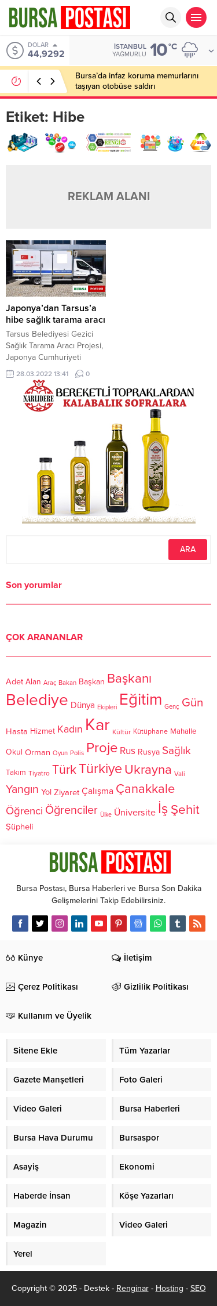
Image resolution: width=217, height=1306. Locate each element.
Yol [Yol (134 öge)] (46, 792)
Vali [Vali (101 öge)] (179, 774)
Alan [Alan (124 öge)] (33, 682)
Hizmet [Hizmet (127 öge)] (42, 731)
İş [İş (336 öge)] (163, 808)
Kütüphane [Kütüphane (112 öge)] (150, 732)
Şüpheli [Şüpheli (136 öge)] (19, 826)
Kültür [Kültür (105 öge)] (121, 732)
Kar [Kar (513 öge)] (97, 725)
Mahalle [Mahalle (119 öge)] (183, 732)
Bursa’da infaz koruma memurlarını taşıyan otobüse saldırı (136, 81)
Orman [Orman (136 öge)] (37, 752)
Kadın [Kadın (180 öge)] (70, 730)
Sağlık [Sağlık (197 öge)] (176, 750)
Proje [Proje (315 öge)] (101, 747)
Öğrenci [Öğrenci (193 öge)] (24, 811)
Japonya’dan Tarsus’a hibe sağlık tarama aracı (55, 314)
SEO (198, 1288)
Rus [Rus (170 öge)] (127, 751)
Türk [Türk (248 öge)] (64, 769)
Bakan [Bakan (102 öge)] (67, 683)
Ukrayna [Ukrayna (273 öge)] (148, 769)
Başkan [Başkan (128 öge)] (92, 681)
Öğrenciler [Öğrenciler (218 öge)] (71, 811)
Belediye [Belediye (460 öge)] (37, 700)
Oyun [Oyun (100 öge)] (60, 753)
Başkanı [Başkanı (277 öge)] (129, 678)
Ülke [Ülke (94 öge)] (106, 815)
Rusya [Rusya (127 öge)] (149, 752)
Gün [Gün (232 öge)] (192, 702)
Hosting (169, 1288)
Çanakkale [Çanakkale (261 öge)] (145, 788)
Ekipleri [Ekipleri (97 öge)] (107, 707)
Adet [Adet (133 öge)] (14, 682)
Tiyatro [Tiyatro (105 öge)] (39, 774)
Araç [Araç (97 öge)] (49, 683)
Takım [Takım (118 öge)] (16, 773)
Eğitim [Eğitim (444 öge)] (140, 700)
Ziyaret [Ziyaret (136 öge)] (66, 792)
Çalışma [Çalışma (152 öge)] (97, 791)
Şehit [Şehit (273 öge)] (185, 810)
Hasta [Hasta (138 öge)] (17, 731)
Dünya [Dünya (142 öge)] (83, 706)
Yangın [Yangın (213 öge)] (22, 789)
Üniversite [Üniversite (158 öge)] (135, 812)
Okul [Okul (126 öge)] (14, 752)
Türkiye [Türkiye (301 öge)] (100, 768)
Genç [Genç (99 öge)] (171, 707)
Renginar (132, 1288)
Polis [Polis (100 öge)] (77, 753)
